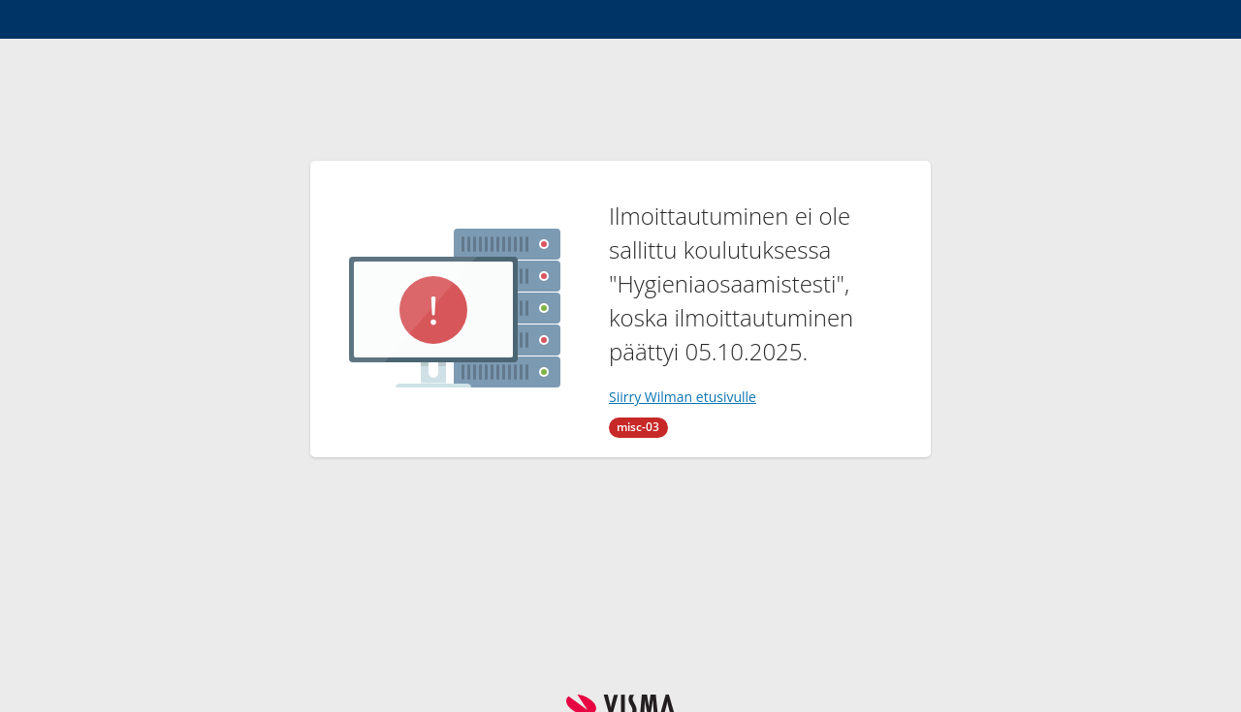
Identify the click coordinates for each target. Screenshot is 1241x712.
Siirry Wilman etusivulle (682, 396)
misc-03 (638, 426)
